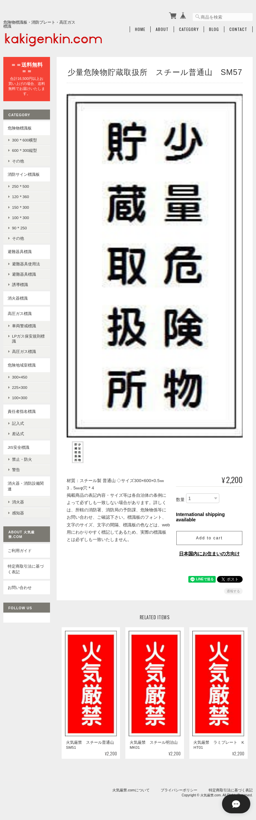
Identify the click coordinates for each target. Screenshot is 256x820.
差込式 (18, 433)
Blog (214, 29)
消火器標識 (18, 297)
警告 (16, 469)
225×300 (19, 387)
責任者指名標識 (22, 411)
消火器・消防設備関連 (26, 485)
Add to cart (209, 534)
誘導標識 (20, 284)
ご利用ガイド (20, 549)
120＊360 (20, 196)
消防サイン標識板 (24, 173)
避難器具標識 (20, 251)
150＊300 (20, 206)
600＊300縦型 (24, 150)
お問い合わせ (20, 586)
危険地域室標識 (22, 364)
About (162, 29)
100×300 (19, 397)
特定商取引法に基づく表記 (26, 567)
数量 (180, 495)
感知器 (18, 511)
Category (189, 29)
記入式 (18, 423)
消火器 (18, 501)
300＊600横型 (24, 139)
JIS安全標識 (18, 446)
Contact (238, 29)
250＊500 (20, 186)
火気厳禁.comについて (131, 786)
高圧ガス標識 (20, 313)
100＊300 (20, 217)
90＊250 (19, 227)
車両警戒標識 (24, 325)
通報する (233, 587)
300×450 (19, 377)
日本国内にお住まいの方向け (209, 549)
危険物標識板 (20, 127)
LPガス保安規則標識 (28, 338)
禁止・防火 (22, 459)
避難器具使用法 (26, 263)
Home (140, 29)
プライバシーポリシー (179, 786)
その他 (18, 160)
